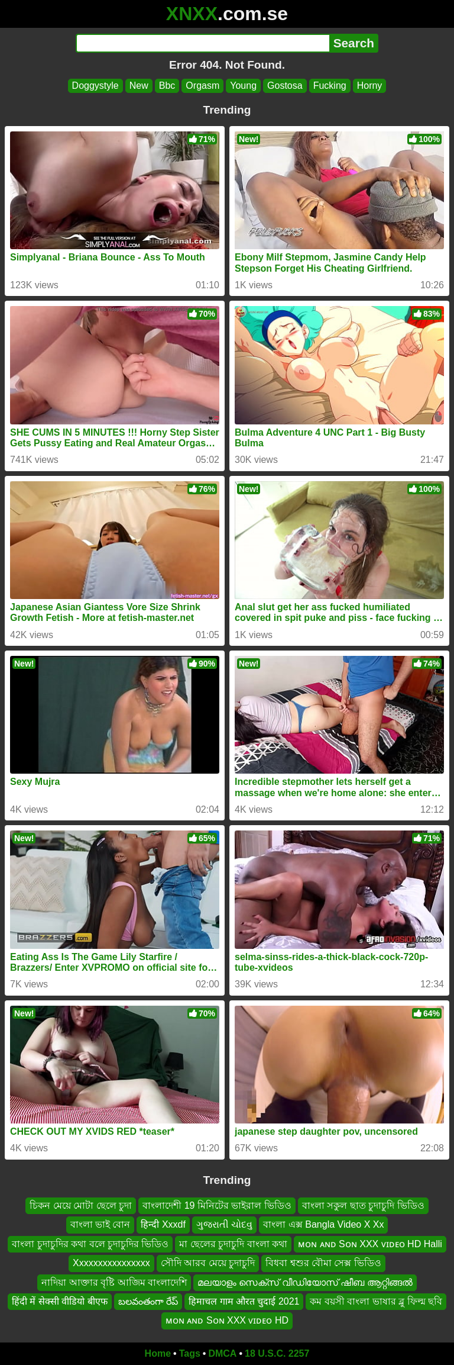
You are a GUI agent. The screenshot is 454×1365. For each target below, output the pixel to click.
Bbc (167, 86)
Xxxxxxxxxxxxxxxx (111, 1263)
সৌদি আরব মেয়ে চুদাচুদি (208, 1263)
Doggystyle (95, 86)
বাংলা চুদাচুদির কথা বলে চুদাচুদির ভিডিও (90, 1243)
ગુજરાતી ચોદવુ (224, 1224)
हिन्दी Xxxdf (163, 1224)
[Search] (202, 43)
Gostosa (285, 86)
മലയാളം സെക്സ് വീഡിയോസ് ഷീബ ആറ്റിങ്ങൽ (305, 1282)
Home (158, 1353)
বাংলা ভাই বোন (100, 1224)
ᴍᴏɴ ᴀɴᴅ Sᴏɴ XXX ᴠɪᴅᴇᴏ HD (227, 1320)
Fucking (329, 86)
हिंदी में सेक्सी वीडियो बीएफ (60, 1301)
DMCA (222, 1353)
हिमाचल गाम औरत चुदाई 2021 (244, 1301)
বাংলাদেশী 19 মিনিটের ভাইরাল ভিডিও (216, 1205)
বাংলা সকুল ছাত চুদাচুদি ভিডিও (363, 1205)
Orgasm (202, 86)
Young (243, 86)
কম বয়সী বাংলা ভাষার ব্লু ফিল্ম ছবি (376, 1301)
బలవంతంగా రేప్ (148, 1301)
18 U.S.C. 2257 (277, 1353)
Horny (369, 86)
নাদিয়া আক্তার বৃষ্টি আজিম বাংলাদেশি (114, 1282)
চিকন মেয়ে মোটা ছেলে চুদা (81, 1205)
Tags (189, 1353)
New (138, 86)
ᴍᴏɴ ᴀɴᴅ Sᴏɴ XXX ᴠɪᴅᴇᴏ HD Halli (370, 1243)
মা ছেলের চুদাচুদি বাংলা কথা (233, 1243)
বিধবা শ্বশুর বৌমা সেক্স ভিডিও (323, 1263)
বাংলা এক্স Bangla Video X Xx (323, 1224)
